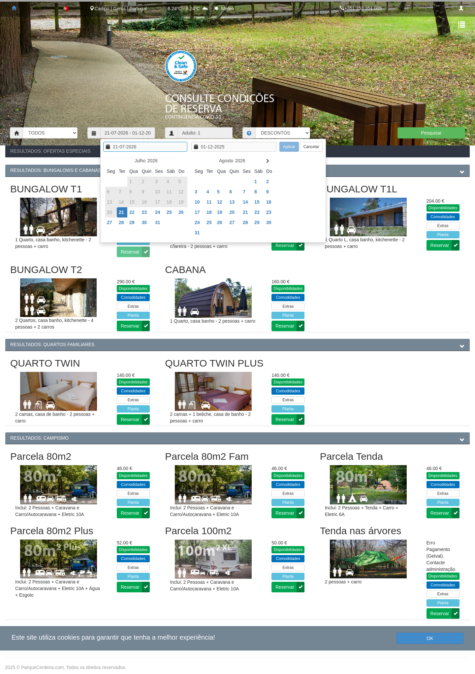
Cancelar (311, 146)
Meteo (227, 8)
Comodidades (443, 217)
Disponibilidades (442, 208)
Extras (443, 225)
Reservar (289, 245)
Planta (443, 234)
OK (430, 638)
